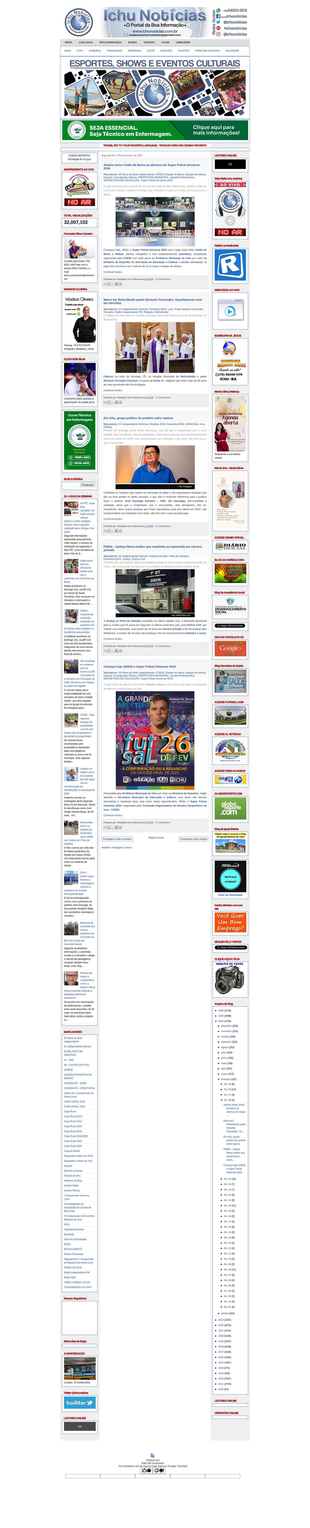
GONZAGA (192, 424)
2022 (221, 1325)
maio (224, 1063)
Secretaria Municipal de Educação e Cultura (147, 797)
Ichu (202, 424)
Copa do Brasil (72, 1151)
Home (67, 50)
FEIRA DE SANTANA (207, 50)
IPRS (67, 1224)
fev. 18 (228, 1216)
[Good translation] (146, 1471)
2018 (221, 1346)
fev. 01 (228, 1307)
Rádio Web (70, 1277)
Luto (170, 309)
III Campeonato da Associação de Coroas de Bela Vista (77, 1207)
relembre (185, 253)
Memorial (69, 1234)
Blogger (87, 159)
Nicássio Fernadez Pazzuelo (121, 380)
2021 (221, 1330)
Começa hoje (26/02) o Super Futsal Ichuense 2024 (140, 666)
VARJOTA (149, 42)
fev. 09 (228, 1264)
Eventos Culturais (73, 1170)
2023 (221, 1320)
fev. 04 (228, 1291)
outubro (225, 1036)
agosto (225, 1047)
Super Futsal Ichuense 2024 (157, 180)
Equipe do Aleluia (195, 174)
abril (223, 1068)
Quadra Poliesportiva (182, 177)
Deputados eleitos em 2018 (78, 1156)
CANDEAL (95, 50)
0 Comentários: (163, 279)
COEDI (160, 174)
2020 (221, 1336)
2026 (221, 1010)
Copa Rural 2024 (73, 1146)
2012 (221, 1378)
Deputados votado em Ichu (78, 1161)
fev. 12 (228, 1248)
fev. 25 (228, 1179)
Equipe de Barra (174, 174)
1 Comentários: (163, 397)
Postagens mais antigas (193, 838)
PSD (163, 500)
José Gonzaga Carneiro (140, 500)
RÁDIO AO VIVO (73, 1267)
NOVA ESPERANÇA (110, 42)
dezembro (226, 1026)
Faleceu (108, 376)
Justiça (126, 559)
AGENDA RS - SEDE (75, 1083)
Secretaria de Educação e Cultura (156, 262)
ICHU (80, 50)
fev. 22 (228, 1195)
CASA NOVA (86, 42)
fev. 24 (228, 1184)
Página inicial (156, 837)
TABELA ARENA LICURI (77, 1282)
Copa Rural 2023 (73, 1141)
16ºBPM (68, 1069)
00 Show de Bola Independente (136, 174)
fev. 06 (228, 1280)
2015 (221, 1362)
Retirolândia (161, 312)
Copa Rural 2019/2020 (76, 1136)
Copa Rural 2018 (73, 1131)
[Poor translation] (159, 1471)
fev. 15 (228, 1232)
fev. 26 (228, 1100)
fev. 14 (228, 1237)
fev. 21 (228, 1200)
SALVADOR (232, 50)
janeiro (225, 1313)
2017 (221, 1352)
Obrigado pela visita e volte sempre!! (88, 1446)
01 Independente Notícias (77, 1046)
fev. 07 (228, 1275)
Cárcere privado (158, 556)
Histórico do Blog (73, 1180)
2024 (221, 1021)
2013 (221, 1373)
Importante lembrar (74, 1229)
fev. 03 (228, 1296)
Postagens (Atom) (122, 847)
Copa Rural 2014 (73, 1121)
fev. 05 (228, 1285)
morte (156, 380)
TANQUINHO (114, 50)
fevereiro (226, 1079)
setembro (226, 1042)
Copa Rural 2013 (73, 1116)
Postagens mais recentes (117, 838)
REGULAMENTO (73, 1249)
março (225, 1074)
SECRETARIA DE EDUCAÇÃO (121, 180)
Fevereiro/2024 (157, 309)
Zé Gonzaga (176, 500)
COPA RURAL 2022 (74, 1106)
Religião (148, 312)
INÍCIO (68, 42)
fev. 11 (228, 1253)
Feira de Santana (179, 556)
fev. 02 (228, 1301)
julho (224, 1052)
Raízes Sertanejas (73, 1254)
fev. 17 (228, 1221)
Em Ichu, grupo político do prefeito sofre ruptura (138, 418)
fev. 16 (228, 1227)
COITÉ (151, 50)
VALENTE (184, 50)
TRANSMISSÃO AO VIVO (78, 1287)
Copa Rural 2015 (73, 1126)
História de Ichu (72, 1175)
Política (108, 427)
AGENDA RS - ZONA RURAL (79, 1088)
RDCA (67, 1244)
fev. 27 (228, 1094)
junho (224, 1058)
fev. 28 (228, 1089)
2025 (221, 1016)
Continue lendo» (113, 271)
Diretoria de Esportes (117, 262)
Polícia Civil (138, 559)
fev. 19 (228, 1211)
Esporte (68, 1165)
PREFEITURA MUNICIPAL (153, 177)
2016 (221, 1357)
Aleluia (119, 253)
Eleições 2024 (157, 424)
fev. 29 (228, 1084)
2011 (221, 1384)
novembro (226, 1031)
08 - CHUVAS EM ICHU (76, 1065)
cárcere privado (172, 628)
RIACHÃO (166, 50)
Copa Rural (70, 1111)
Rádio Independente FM (77, 1272)
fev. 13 (228, 1243)
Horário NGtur (71, 1185)
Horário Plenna (72, 1190)
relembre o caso (195, 633)
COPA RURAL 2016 (74, 1101)
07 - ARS (69, 1060)
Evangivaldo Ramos (125, 177)
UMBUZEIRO (183, 42)
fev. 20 (228, 1205)
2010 (221, 1389)
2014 (221, 1368)
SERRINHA (134, 50)
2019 (221, 1341)
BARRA (132, 42)
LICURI (165, 42)
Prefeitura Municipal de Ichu (173, 258)
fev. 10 (228, 1259)
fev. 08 (228, 1269)
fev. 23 (228, 1189)
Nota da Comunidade (75, 1239)
